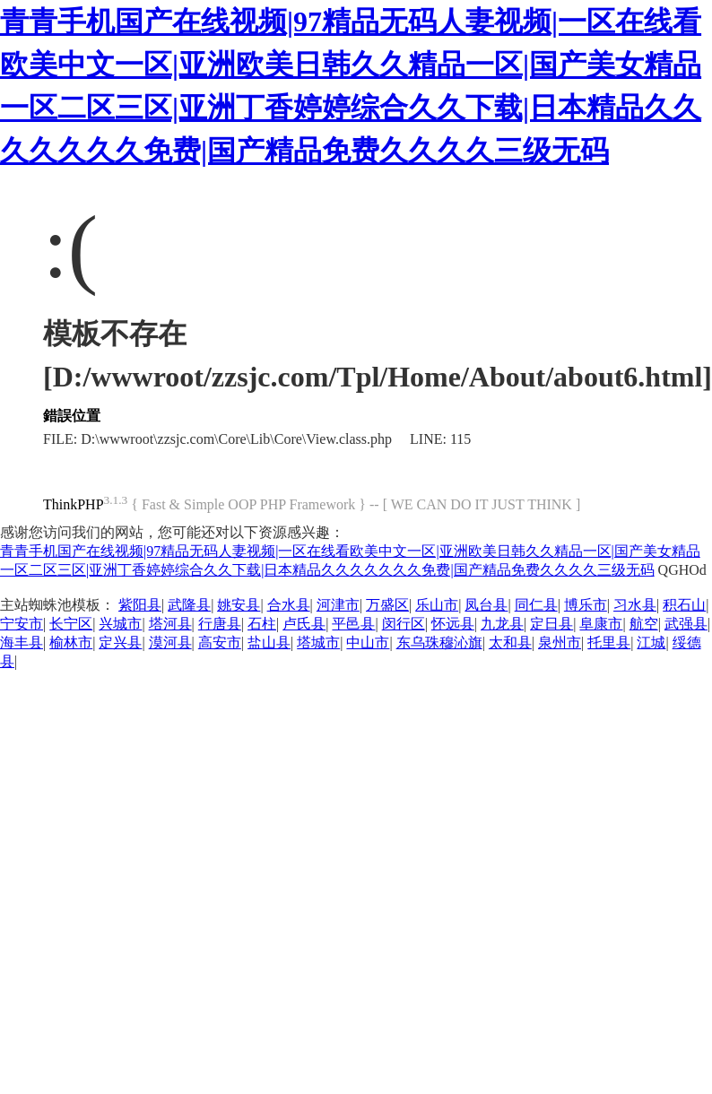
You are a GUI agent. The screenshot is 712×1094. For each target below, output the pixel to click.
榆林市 (70, 642)
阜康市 (600, 623)
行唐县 (219, 623)
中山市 (367, 642)
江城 (651, 642)
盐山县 (269, 642)
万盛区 (387, 604)
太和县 (510, 642)
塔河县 (170, 623)
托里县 (608, 642)
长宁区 (70, 623)
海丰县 (21, 642)
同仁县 (536, 604)
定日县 (551, 623)
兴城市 (120, 623)
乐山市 (436, 604)
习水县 (634, 604)
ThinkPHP (73, 504)
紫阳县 (139, 604)
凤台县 (486, 604)
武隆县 (189, 604)
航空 (644, 623)
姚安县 (238, 604)
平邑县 (353, 623)
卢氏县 (304, 623)
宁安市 (21, 623)
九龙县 (502, 623)
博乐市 (585, 604)
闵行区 (403, 623)
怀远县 (452, 623)
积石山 (684, 604)
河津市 (338, 604)
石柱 (261, 623)
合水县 (288, 604)
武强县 (686, 623)
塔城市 (318, 642)
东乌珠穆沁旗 (439, 642)
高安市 (219, 642)
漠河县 (170, 642)
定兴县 (120, 642)
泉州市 (559, 642)
